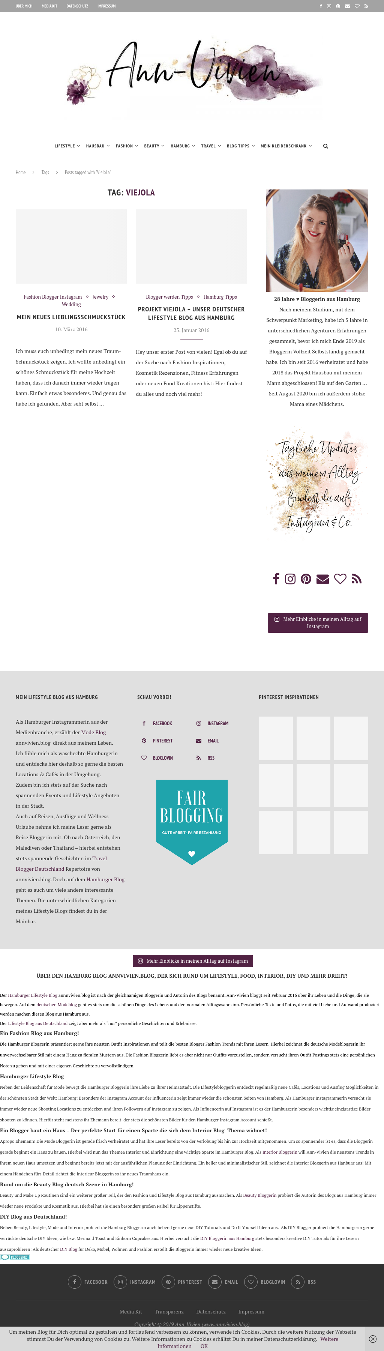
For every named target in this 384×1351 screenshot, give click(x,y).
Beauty (152, 146)
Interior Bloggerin (279, 1151)
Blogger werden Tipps (169, 297)
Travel (208, 146)
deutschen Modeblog (56, 1004)
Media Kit (49, 6)
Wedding (71, 305)
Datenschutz (77, 6)
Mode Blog (93, 731)
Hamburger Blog (106, 878)
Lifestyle (65, 146)
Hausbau (95, 146)
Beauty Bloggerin (260, 1194)
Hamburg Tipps (220, 297)
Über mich (24, 6)
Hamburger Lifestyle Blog (32, 994)
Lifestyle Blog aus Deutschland (38, 1022)
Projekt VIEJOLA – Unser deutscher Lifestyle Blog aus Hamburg (191, 313)
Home (21, 172)
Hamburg (180, 146)
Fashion (124, 146)
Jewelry (101, 297)
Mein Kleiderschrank (284, 146)
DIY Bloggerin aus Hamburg (227, 1237)
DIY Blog (68, 1248)
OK (204, 1345)
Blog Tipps (238, 146)
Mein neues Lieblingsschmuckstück (71, 317)
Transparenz (169, 1310)
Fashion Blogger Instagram (53, 297)
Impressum (107, 6)
